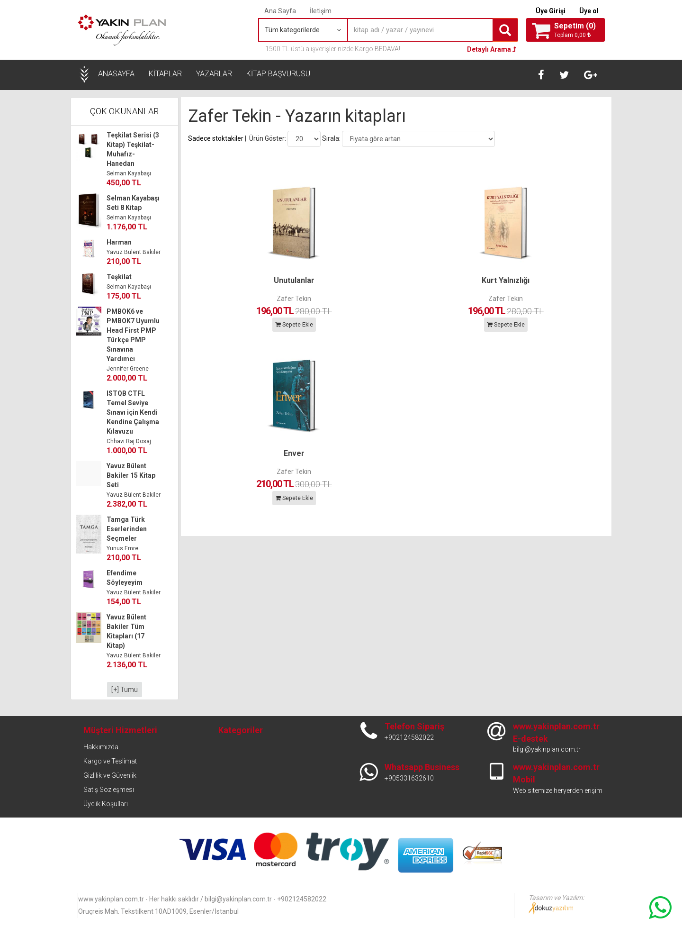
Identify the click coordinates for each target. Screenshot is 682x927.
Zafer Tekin (241, 298)
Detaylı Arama (491, 49)
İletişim (321, 11)
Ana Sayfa (280, 11)
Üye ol (589, 11)
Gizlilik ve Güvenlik (109, 775)
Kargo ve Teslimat (110, 761)
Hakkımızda (100, 747)
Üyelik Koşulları (105, 804)
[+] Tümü (124, 689)
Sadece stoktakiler (215, 138)
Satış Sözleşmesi (108, 789)
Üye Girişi (550, 11)
